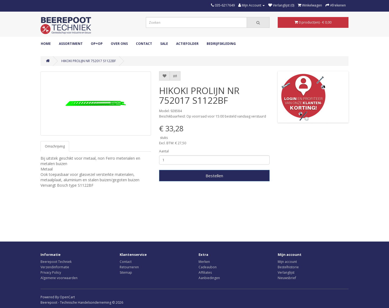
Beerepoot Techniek (56, 261)
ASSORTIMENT (71, 43)
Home (46, 43)
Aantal (164, 151)
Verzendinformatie (55, 267)
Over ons (119, 43)
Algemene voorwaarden (59, 278)
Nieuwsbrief (287, 278)
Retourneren (129, 267)
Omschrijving (55, 146)
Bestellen (214, 175)
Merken (204, 261)
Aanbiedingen (209, 278)
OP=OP (97, 43)
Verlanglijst (286, 272)
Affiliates (205, 272)
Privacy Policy (51, 272)
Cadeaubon (208, 267)
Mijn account (287, 261)
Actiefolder (187, 43)
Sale (164, 43)
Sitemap (126, 272)
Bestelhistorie (288, 267)
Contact (144, 43)
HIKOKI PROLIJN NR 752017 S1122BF (88, 61)
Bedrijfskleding (221, 43)
